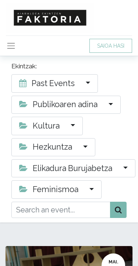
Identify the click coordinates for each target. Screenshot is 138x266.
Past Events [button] (48, 83)
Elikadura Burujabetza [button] (66, 168)
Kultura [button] (40, 125)
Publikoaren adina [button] (59, 104)
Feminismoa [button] (49, 189)
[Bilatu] (118, 210)
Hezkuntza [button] (46, 146)
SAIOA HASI (110, 46)
